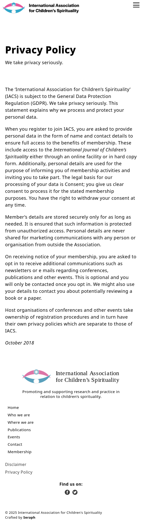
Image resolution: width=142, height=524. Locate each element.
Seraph (29, 517)
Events (14, 436)
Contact (15, 444)
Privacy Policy (18, 472)
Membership (20, 451)
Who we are (19, 414)
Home (13, 407)
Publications (19, 429)
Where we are (21, 422)
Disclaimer (15, 464)
